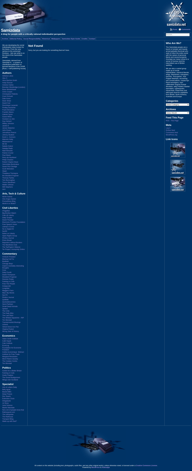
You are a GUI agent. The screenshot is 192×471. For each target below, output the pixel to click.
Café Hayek (6, 341)
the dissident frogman (10, 176)
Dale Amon (6, 98)
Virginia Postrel (8, 329)
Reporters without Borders (12, 243)
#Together (6, 211)
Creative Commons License (146, 465)
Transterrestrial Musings (11, 322)
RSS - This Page (172, 121)
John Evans (6, 130)
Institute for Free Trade (10, 354)
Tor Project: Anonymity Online (13, 249)
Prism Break (7, 240)
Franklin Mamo (8, 112)
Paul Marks (6, 155)
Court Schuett (7, 96)
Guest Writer (7, 117)
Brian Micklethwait (9, 89)
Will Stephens (7, 187)
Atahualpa (106, 467)
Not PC (5, 295)
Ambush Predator (9, 257)
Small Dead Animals (10, 306)
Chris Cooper (7, 92)
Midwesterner (7, 142)
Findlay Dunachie (8, 108)
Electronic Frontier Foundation (13, 222)
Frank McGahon (8, 110)
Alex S (4, 78)
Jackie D (5, 126)
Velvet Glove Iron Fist (10, 327)
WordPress (95, 467)
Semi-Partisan (7, 304)
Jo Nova (5, 403)
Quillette (5, 300)
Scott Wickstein (8, 169)
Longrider (5, 288)
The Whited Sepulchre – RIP (13, 318)
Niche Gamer (7, 197)
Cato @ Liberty (8, 215)
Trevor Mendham (8, 182)
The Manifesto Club (9, 245)
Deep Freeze (7, 394)
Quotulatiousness (8, 302)
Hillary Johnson (8, 123)
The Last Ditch (7, 315)
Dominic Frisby (8, 279)
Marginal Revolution (9, 357)
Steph (4, 171)
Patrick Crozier (7, 153)
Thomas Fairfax (8, 178)
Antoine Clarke (7, 85)
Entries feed (170, 130)
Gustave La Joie (8, 119)
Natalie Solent (7, 146)
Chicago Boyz (7, 264)
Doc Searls (6, 396)
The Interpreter (8, 414)
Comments (186, 29)
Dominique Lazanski (10, 105)
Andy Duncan (7, 83)
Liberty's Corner (8, 227)
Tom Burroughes (8, 180)
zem (3, 189)
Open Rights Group (9, 236)
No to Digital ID (8, 229)
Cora (4, 270)
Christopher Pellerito (10, 94)
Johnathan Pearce (9, 132)
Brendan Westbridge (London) (13, 87)
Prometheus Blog (8, 201)
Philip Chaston (7, 160)
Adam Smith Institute (10, 339)
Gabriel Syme (7, 114)
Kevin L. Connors (8, 137)
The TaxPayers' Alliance (11, 247)
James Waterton (8, 128)
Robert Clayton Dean (10, 162)
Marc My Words (8, 293)
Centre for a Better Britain (12, 371)
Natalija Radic (7, 148)
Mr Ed (4, 144)
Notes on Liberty (8, 233)
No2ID (4, 231)
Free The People (8, 284)
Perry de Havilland (9, 157)
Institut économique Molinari (13, 352)
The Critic (6, 311)
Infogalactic (6, 401)
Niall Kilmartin (7, 151)
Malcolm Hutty (7, 139)
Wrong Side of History (10, 331)
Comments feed (172, 132)
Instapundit (6, 286)
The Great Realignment (11, 377)
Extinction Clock (8, 399)
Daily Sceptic (7, 218)
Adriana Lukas (7, 76)
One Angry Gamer (9, 199)
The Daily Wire (7, 313)
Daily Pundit (6, 272)
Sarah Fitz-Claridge (9, 166)
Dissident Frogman (9, 277)
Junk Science (7, 405)
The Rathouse (7, 417)
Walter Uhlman (7, 185)
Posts (175, 29)
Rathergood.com (8, 412)
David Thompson (8, 275)
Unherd (5, 325)
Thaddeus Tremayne (10, 173)
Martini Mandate (8, 408)
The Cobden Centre (9, 361)
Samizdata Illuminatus (10, 164)
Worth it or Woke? (9, 203)
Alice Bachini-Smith (9, 80)
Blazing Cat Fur (8, 259)
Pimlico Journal (8, 238)
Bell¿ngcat (6, 389)
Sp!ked (5, 309)
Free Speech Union (9, 224)
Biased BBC (6, 392)
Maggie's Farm (7, 291)
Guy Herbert (7, 121)
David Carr (6, 103)
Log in (168, 128)
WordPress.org (171, 135)
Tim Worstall (7, 320)
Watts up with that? (9, 421)
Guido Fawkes (7, 375)
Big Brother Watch (9, 213)
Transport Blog (7, 419)
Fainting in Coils (8, 281)
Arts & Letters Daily (9, 387)
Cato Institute (7, 343)
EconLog (5, 345)
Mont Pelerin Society (10, 359)
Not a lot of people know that (13, 410)
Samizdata (10, 30)
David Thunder (7, 220)
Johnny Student (8, 135)
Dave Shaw (6, 101)
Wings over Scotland (10, 380)
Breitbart (5, 261)
